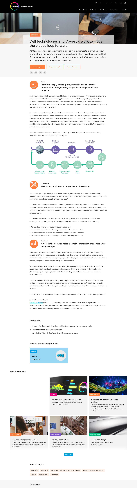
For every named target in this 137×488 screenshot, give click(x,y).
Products (103, 10)
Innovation (54, 474)
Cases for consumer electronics (93, 470)
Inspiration (114, 10)
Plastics (33, 474)
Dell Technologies (36, 303)
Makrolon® (44, 470)
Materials (93, 10)
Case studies (43, 474)
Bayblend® (34, 470)
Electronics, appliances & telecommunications (65, 470)
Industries (83, 10)
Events (124, 10)
